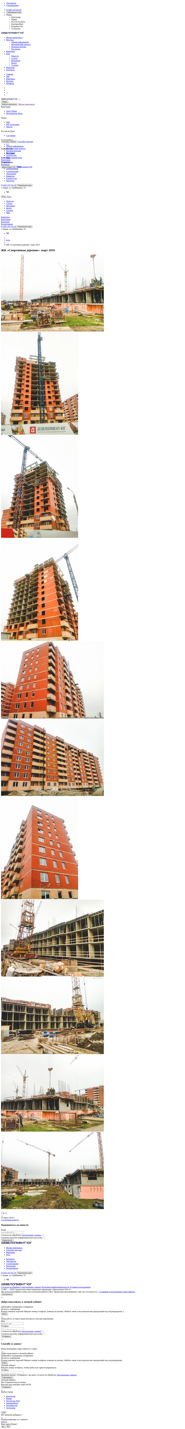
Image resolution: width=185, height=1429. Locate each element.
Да (3, 1427)
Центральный (12, 169)
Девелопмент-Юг (24, 167)
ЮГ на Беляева (12, 124)
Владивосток (11, 1405)
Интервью (15, 61)
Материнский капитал (21, 44)
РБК (8, 213)
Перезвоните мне (14, 12)
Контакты (10, 70)
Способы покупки (25, 141)
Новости (15, 56)
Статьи (14, 58)
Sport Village (11, 111)
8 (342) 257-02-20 (13, 10)
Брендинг (10, 181)
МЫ (8, 122)
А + (7, 144)
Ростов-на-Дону (13, 1401)
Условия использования (80, 1287)
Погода (9, 127)
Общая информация (20, 42)
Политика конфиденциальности (55, 1287)
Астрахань (10, 1408)
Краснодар (10, 1396)
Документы (11, 3)
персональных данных (31, 1235)
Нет (8, 1427)
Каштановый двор (14, 158)
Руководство (11, 178)
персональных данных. (67, 1375)
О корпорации (12, 5)
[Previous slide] (2, 1211)
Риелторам (5, 160)
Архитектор (11, 155)
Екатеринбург (12, 1403)
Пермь (4, 102)
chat (3, 1412)
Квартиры (10, 51)
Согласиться (7, 1294)
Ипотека (9, 40)
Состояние (10, 135)
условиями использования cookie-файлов (117, 1292)
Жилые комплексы (14, 37)
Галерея (14, 65)
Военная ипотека (18, 47)
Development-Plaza (14, 113)
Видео (14, 63)
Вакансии (10, 67)
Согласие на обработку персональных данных (21, 1287)
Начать (4, 1422)
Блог (8, 54)
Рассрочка (15, 49)
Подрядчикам (7, 162)
